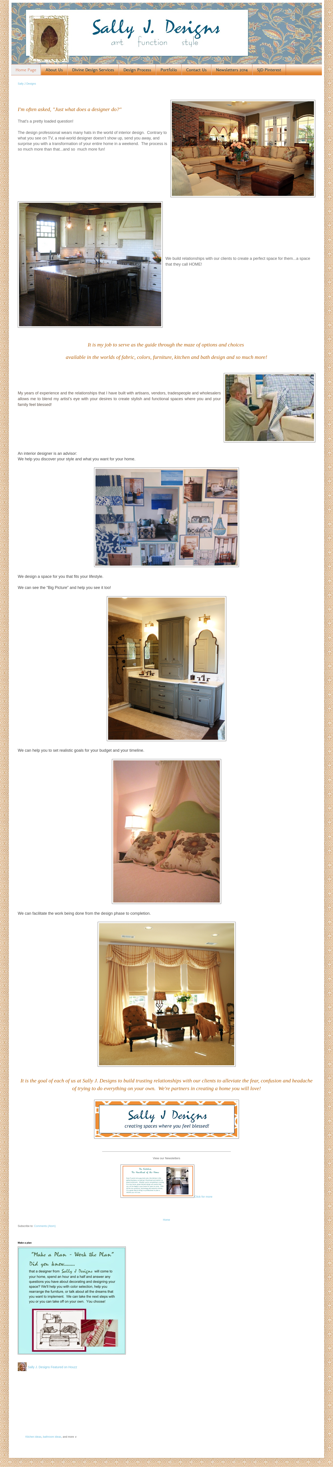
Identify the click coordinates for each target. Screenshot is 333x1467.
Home (166, 1219)
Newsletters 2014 (232, 69)
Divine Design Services (93, 69)
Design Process (137, 69)
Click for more (203, 1196)
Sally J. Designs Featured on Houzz (52, 1367)
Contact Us (196, 69)
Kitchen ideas (33, 1436)
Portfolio (169, 69)
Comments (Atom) (45, 1226)
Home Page (26, 69)
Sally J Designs (27, 83)
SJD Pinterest (269, 69)
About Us (54, 69)
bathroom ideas (52, 1436)
